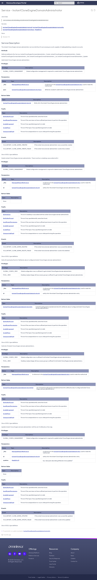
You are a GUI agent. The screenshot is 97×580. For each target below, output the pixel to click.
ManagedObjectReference (20, 84)
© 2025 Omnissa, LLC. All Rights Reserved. (16, 561)
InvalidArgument (8, 124)
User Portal (52, 564)
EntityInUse (6, 214)
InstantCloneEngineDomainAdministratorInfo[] (18, 388)
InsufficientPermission (10, 120)
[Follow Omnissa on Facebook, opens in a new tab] (15, 554)
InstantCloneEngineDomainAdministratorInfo (48, 27)
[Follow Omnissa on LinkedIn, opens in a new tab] (10, 554)
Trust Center (53, 561)
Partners (52, 555)
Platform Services (34, 555)
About (73, 553)
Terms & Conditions (64, 577)
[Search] (64, 3)
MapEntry (38, 30)
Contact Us (74, 561)
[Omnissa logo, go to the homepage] (16, 547)
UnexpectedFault (8, 131)
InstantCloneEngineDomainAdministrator (69, 84)
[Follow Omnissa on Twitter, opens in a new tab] (25, 554)
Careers (73, 558)
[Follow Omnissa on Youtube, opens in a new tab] (20, 554)
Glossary (52, 566)
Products (31, 558)
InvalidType (6, 128)
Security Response (55, 558)
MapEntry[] (15, 460)
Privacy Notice (51, 577)
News (72, 555)
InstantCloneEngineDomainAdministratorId (17, 27)
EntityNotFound (8, 116)
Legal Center (41, 577)
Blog (50, 553)
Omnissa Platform (34, 553)
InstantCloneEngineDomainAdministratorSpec (18, 30)
